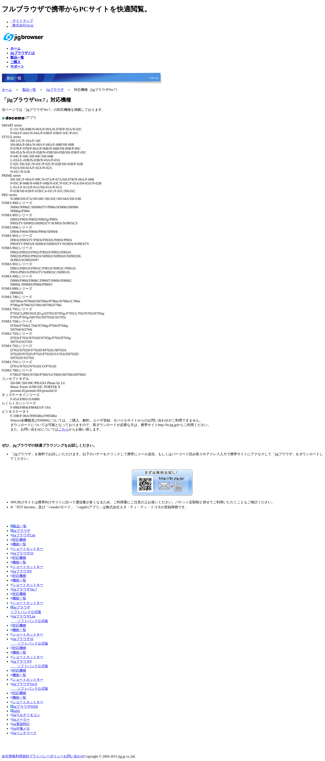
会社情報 (8, 756)
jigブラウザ (55, 89)
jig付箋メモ (20, 728)
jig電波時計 (20, 724)
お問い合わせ (73, 756)
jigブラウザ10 (21, 553)
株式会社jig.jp (22, 25)
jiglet (15, 711)
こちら (63, 429)
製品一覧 (29, 89)
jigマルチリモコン (25, 715)
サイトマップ (22, 21)
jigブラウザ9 (21, 571)
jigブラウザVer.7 (23, 589)
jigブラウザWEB (24, 706)
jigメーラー (20, 719)
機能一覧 (18, 544)
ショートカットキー (26, 549)
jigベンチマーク (23, 733)
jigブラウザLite (22, 535)
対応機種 (18, 540)
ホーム (7, 89)
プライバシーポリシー (46, 756)
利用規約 (22, 756)
